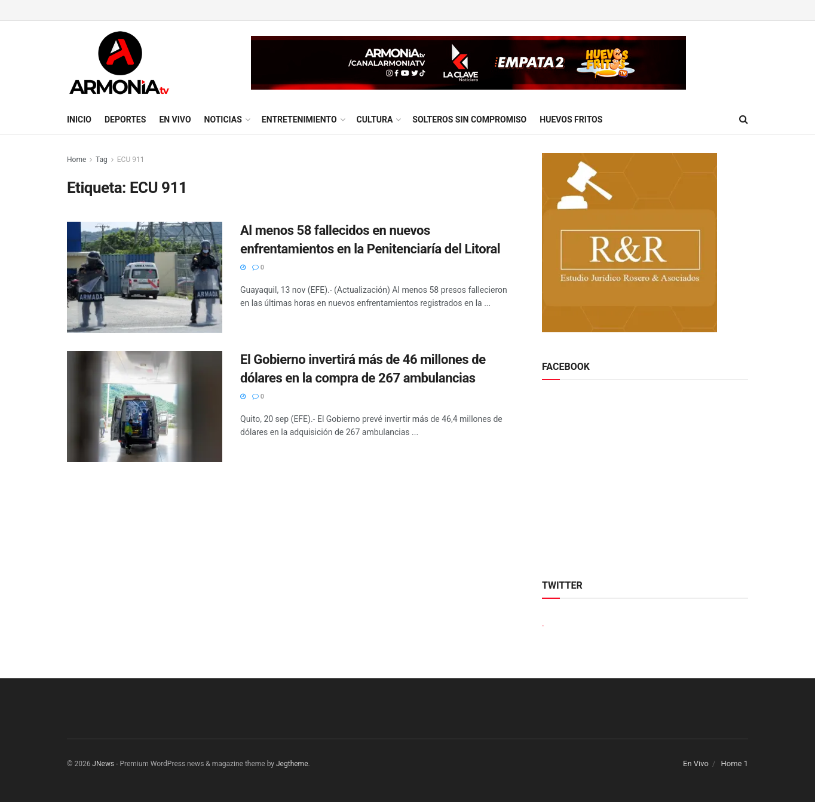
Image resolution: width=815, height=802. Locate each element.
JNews (103, 764)
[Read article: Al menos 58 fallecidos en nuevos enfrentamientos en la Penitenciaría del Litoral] (144, 277)
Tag (102, 159)
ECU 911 (131, 159)
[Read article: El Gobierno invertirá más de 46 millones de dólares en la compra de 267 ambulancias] (144, 406)
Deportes (125, 119)
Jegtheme (292, 764)
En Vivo (175, 119)
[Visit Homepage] (119, 63)
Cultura (375, 119)
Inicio (79, 119)
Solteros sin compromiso (469, 119)
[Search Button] (743, 119)
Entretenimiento (299, 119)
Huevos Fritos (571, 119)
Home (76, 159)
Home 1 (734, 763)
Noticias (223, 119)
